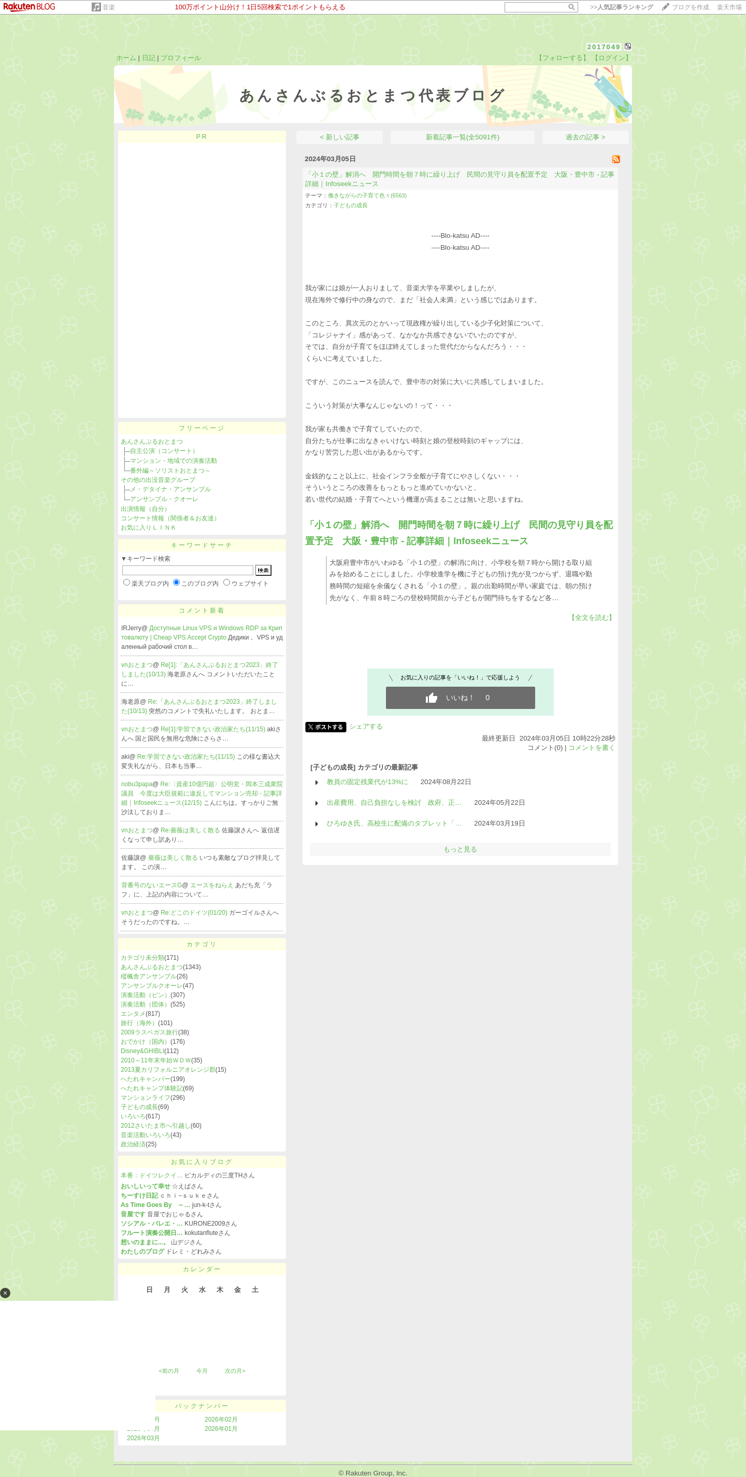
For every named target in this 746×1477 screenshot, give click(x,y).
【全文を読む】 (591, 617)
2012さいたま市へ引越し (156, 1125)
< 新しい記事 (340, 137)
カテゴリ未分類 (142, 957)
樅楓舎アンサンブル (149, 976)
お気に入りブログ (202, 1162)
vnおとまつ (137, 665)
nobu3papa (136, 784)
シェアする (366, 726)
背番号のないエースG (151, 885)
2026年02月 (221, 1419)
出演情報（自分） (145, 509)
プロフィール (181, 58)
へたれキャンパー (145, 1079)
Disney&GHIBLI (142, 1051)
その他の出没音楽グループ (158, 480)
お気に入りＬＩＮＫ (149, 527)
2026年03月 (143, 1438)
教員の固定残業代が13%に (367, 782)
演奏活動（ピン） (145, 995)
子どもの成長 (139, 1107)
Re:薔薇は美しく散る (191, 830)
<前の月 (169, 1371)
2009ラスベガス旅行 (149, 1032)
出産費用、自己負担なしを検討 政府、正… (394, 802)
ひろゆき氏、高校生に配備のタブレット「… (394, 823)
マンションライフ (145, 1097)
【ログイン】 (612, 58)
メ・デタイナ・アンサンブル (170, 489)
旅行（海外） (139, 1023)
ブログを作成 (690, 7)
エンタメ (133, 1013)
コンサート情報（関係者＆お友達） (170, 518)
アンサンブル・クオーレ (164, 499)
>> (621, 7)
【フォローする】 (563, 58)
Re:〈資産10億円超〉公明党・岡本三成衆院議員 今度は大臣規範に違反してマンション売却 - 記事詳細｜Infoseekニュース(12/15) (202, 793)
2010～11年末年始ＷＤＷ (156, 1060)
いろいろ (133, 1116)
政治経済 (133, 1144)
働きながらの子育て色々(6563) (367, 195)
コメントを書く (591, 747)
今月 (202, 1371)
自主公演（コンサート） (164, 451)
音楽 (109, 7)
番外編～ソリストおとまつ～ (170, 470)
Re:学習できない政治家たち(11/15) (187, 756)
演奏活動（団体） (145, 1004)
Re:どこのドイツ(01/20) (195, 912)
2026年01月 (221, 1428)
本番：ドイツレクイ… (152, 1175)
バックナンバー (202, 1406)
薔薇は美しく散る (173, 857)
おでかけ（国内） (145, 1041)
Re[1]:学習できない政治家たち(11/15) (214, 729)
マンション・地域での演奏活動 (173, 460)
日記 (148, 58)
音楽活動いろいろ (145, 1135)
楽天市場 (729, 7)
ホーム (126, 58)
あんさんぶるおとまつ (152, 441)
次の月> (235, 1371)
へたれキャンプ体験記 (152, 1088)
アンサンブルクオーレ (152, 985)
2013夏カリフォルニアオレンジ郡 (168, 1069)
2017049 (604, 47)
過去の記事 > (586, 137)
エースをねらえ (212, 885)
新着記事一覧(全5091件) (463, 137)
